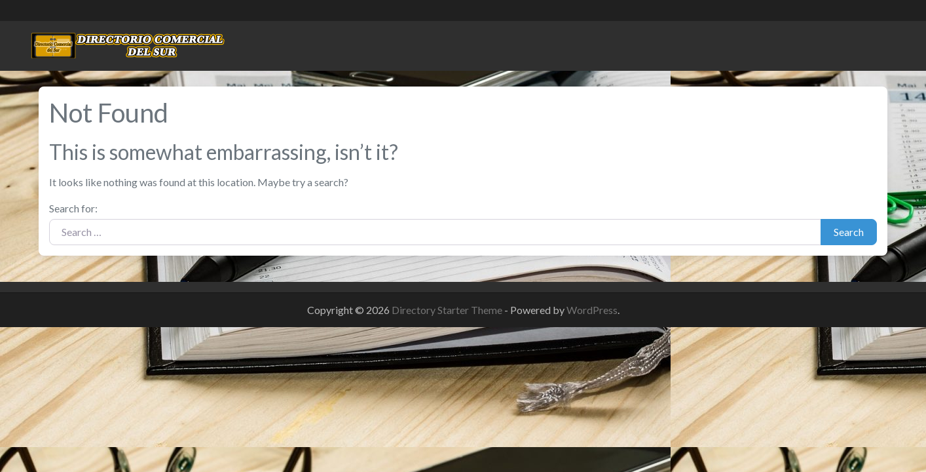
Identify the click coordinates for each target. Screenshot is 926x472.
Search (849, 232)
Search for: (73, 208)
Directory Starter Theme (448, 310)
